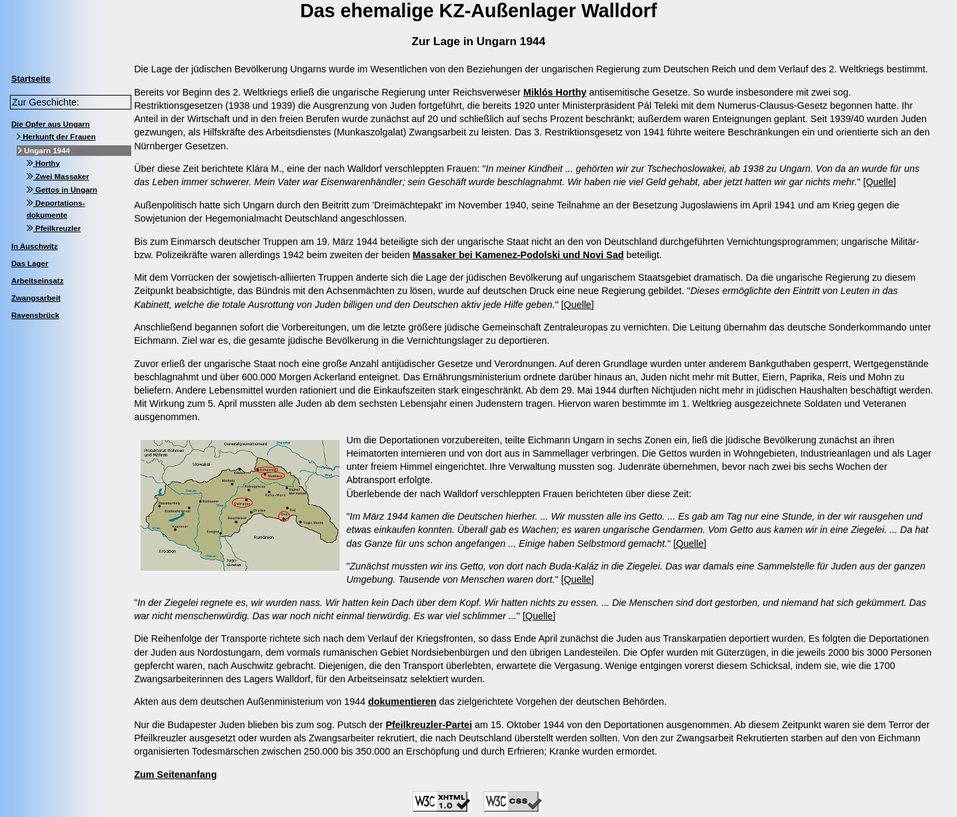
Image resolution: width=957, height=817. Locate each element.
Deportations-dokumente (56, 208)
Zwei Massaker (58, 177)
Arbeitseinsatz (37, 281)
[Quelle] (879, 182)
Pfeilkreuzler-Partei (428, 724)
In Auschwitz (34, 246)
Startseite (30, 79)
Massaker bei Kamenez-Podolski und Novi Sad (518, 255)
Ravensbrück (35, 315)
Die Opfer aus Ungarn (50, 124)
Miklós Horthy (554, 92)
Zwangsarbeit (35, 298)
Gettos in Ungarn (62, 190)
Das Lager (29, 263)
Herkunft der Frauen (56, 137)
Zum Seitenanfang (175, 774)
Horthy (43, 163)
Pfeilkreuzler (54, 228)
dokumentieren (402, 701)
